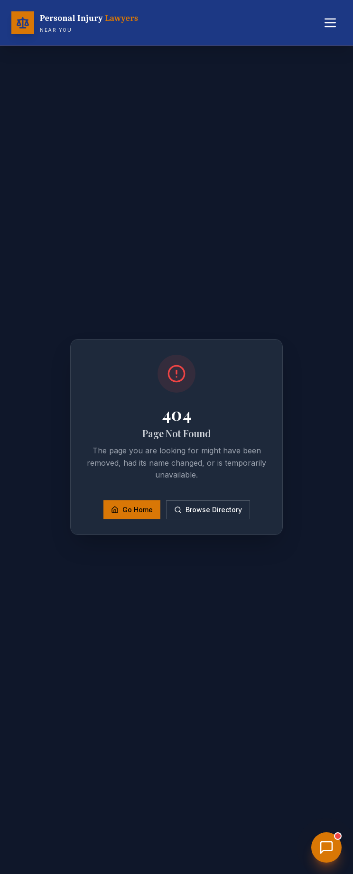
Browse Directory (208, 510)
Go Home (132, 510)
